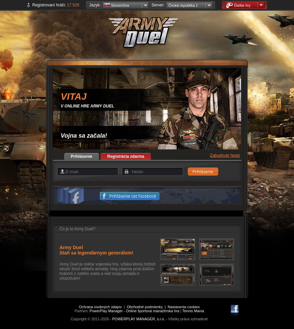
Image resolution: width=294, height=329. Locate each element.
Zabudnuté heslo (225, 155)
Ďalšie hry (238, 5)
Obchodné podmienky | (147, 307)
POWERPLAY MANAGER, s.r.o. (138, 319)
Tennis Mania (193, 311)
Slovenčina (117, 5)
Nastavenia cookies (183, 307)
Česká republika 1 (183, 5)
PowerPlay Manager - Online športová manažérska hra (134, 311)
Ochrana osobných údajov (100, 307)
